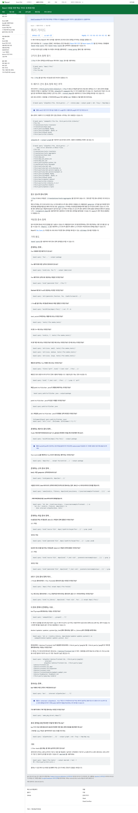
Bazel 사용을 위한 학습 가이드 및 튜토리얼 (18, 8)
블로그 (29, 792)
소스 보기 (48, 35)
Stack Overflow (87, 801)
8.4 (100, 35)
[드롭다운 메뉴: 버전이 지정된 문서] (83, 2)
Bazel (32, 25)
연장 (56, 2)
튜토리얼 (37, 12)
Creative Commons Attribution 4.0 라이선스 (61, 776)
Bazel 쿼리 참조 (75, 43)
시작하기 (29, 2)
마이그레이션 (47, 12)
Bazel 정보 (19, 2)
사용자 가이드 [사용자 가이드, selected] (39, 2)
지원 (84, 792)
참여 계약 (77, 19)
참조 (49, 2)
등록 (85, 19)
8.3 (103, 35)
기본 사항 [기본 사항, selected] (11, 12)
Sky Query (39, 230)
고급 (20, 12)
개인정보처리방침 (36, 809)
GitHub (132, 2)
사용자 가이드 (39, 25)
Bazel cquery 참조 (88, 43)
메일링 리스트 (64, 19)
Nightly (84, 35)
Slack (84, 798)
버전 (3, 12)
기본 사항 (48, 25)
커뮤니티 (64, 2)
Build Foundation (36, 19)
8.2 (106, 35)
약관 (28, 809)
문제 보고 (36, 35)
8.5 (97, 35)
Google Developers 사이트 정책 (50, 778)
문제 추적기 (86, 795)
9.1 (88, 35)
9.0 (91, 35)
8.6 (94, 35)
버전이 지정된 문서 (76, 2)
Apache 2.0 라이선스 (100, 776)
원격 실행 (28, 12)
